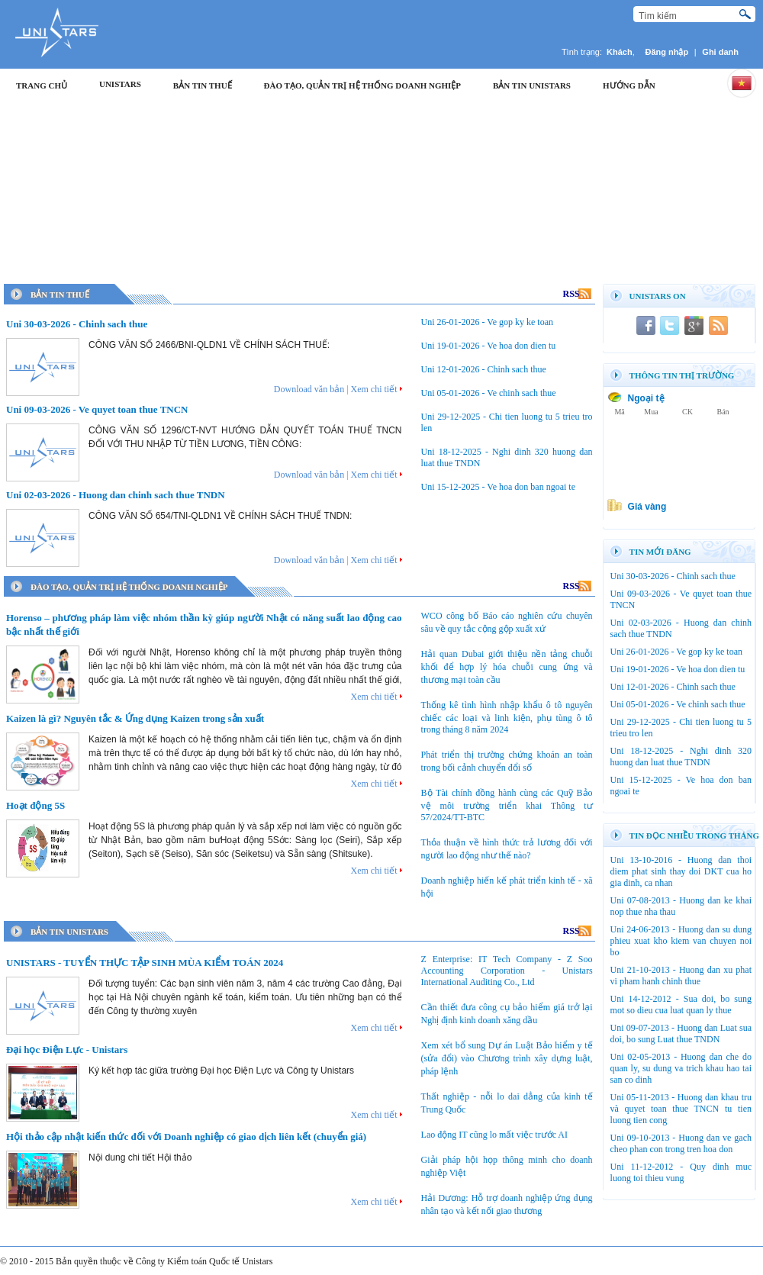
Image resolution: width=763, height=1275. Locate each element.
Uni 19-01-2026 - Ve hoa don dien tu (488, 345)
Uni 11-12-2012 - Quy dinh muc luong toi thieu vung (681, 1172)
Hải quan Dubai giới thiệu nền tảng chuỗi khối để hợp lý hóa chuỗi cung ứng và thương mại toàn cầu (507, 667)
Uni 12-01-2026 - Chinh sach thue (483, 369)
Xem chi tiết (374, 389)
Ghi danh (720, 51)
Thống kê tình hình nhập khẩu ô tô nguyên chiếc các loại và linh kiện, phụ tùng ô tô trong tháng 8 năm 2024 (507, 717)
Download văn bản (309, 389)
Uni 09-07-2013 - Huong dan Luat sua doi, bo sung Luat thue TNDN (681, 1033)
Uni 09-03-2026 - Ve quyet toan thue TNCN (97, 409)
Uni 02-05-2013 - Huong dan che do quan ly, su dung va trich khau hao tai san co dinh (681, 1068)
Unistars (120, 84)
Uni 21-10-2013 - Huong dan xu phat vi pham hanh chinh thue (681, 975)
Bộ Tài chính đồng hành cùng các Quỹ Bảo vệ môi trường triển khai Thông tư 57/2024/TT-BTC (507, 805)
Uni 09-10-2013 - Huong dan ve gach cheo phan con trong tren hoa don (681, 1143)
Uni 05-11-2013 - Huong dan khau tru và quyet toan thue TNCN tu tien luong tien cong (681, 1108)
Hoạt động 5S (35, 805)
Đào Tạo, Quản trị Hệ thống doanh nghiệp (362, 85)
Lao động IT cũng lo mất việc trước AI (494, 1134)
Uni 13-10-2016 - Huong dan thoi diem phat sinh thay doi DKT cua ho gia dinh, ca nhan (681, 871)
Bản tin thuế (202, 85)
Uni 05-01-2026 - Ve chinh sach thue (488, 393)
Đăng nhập (667, 51)
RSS (577, 293)
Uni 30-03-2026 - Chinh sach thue (76, 324)
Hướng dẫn (629, 85)
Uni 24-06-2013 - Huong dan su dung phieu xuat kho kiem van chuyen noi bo (681, 941)
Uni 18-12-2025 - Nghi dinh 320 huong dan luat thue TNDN (681, 756)
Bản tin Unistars (532, 85)
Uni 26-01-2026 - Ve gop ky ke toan (487, 322)
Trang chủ (41, 85)
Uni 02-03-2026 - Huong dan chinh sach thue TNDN (115, 495)
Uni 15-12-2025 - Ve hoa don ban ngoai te (498, 486)
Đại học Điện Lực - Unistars (66, 1049)
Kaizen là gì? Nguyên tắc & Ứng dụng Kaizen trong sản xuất (135, 718)
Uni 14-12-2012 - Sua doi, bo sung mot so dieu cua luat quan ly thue (681, 1004)
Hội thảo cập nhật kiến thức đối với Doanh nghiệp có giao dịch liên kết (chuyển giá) (186, 1136)
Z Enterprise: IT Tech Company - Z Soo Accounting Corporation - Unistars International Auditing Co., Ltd (507, 970)
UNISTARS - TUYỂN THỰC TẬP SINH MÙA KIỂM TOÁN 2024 (144, 962)
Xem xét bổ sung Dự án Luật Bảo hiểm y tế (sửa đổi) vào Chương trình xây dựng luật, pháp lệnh (507, 1058)
